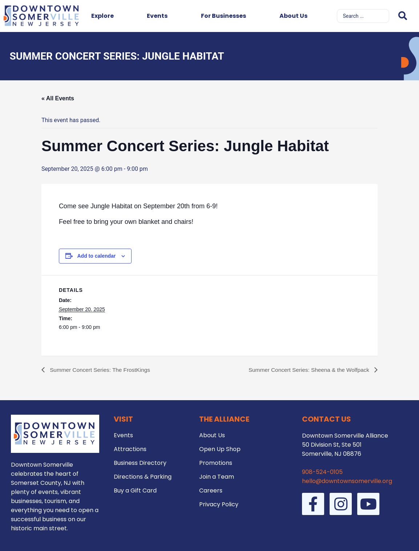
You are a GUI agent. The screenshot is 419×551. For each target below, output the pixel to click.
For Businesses (223, 16)
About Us (293, 16)
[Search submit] (402, 16)
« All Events (57, 98)
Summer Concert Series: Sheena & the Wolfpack (307, 370)
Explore (102, 16)
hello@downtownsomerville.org (347, 481)
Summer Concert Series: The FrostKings (101, 370)
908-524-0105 (322, 472)
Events (157, 16)
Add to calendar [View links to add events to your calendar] (96, 256)
